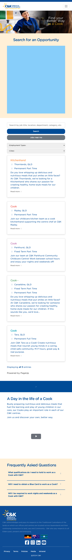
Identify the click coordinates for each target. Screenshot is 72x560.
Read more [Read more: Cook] (16, 228)
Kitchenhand (18, 160)
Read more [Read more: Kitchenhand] (16, 191)
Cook (13, 206)
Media (33, 551)
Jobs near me (36, 137)
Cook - (14, 280)
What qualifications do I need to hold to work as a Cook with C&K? (31, 473)
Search (36, 131)
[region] (36, 262)
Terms (15, 551)
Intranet (42, 551)
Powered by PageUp (18, 373)
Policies (24, 551)
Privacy (7, 551)
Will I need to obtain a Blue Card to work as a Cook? (33, 484)
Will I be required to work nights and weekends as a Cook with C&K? (32, 494)
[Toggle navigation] (66, 6)
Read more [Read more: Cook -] (16, 316)
